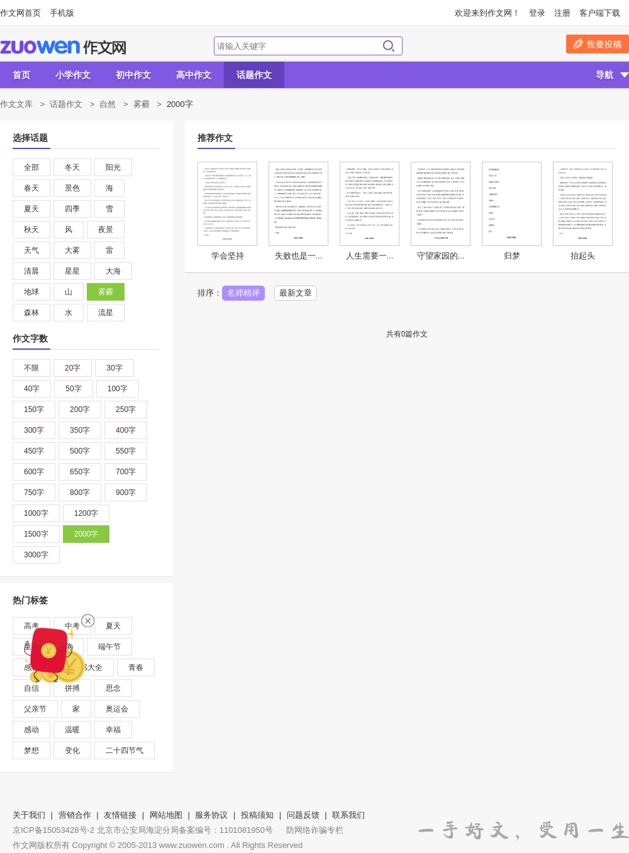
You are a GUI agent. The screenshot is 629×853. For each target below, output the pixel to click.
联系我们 (348, 815)
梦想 (31, 750)
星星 (72, 271)
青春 (135, 667)
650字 (80, 471)
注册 (562, 13)
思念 (113, 688)
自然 (107, 104)
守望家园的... (441, 255)
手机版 (62, 13)
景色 (72, 188)
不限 (31, 368)
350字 (80, 430)
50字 (73, 388)
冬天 (72, 167)
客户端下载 (599, 13)
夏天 (31, 208)
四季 (72, 208)
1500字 (36, 534)
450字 (34, 451)
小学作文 (73, 75)
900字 (126, 492)
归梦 (512, 255)
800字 (80, 492)
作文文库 (16, 104)
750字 (34, 492)
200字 (80, 409)
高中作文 (193, 75)
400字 (126, 430)
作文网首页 (20, 13)
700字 (126, 471)
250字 (126, 409)
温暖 (72, 729)
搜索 (389, 46)
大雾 (72, 250)
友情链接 (120, 815)
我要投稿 (597, 44)
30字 (114, 368)
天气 (31, 250)
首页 (21, 75)
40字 (32, 388)
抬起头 (583, 255)
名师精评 (243, 293)
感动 (31, 729)
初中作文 (133, 75)
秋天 (31, 229)
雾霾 (141, 104)
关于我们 (29, 815)
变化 (72, 750)
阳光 (113, 167)
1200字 (86, 513)
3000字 (36, 554)
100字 (118, 388)
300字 (34, 430)
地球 (31, 291)
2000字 (86, 534)
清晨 (31, 271)
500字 (80, 451)
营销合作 (74, 815)
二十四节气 (124, 750)
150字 (34, 409)
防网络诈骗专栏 (314, 830)
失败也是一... (299, 255)
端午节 (109, 646)
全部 (31, 167)
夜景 (105, 229)
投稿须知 (257, 815)
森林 (31, 312)
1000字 (36, 513)
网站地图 (166, 815)
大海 (113, 271)
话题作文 (254, 75)
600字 (34, 471)
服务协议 (211, 815)
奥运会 (117, 709)
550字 (126, 451)
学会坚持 (227, 255)
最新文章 (295, 293)
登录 (537, 13)
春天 (31, 188)
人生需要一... (370, 255)
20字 (73, 368)
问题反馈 (303, 815)
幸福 (113, 729)
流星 (105, 312)
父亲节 (35, 709)
